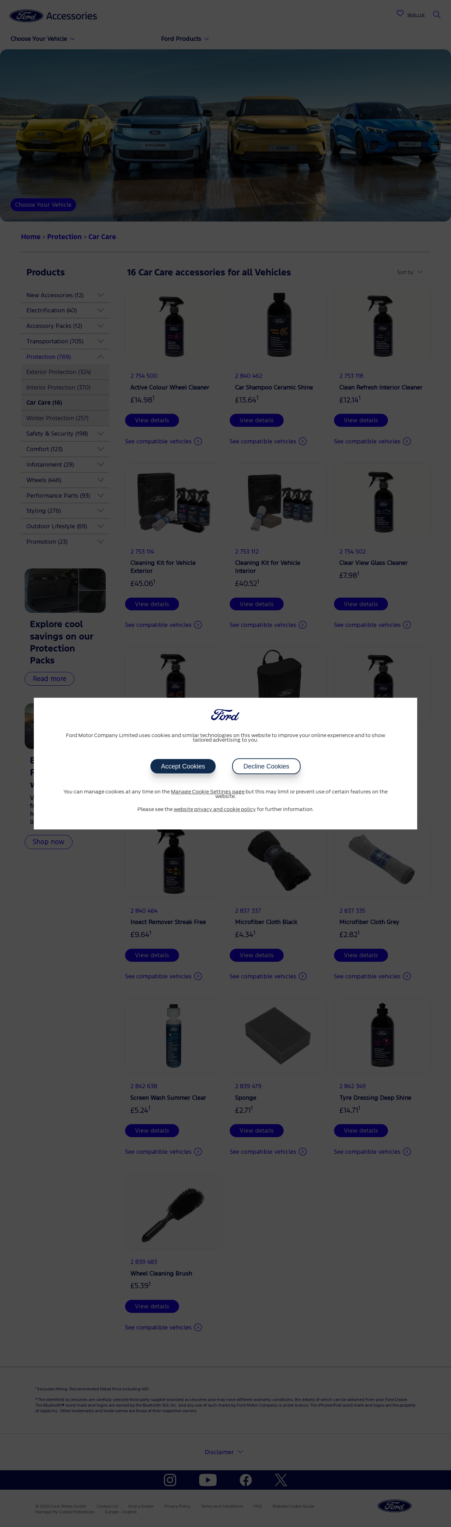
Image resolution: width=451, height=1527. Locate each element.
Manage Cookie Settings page (208, 792)
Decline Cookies (266, 766)
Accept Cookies (183, 766)
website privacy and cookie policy (215, 809)
